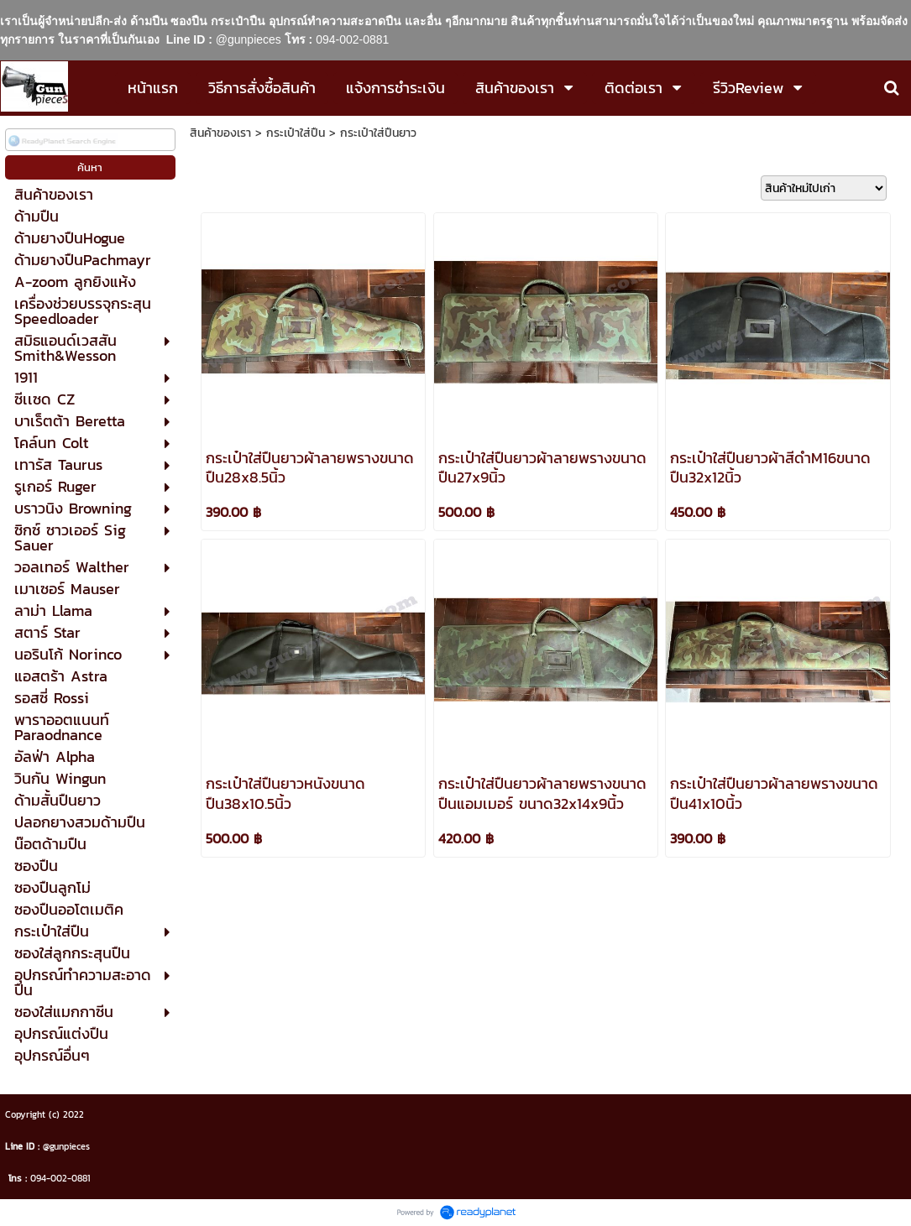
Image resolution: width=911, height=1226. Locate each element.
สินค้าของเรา (220, 133)
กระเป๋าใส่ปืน (295, 133)
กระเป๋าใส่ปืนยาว (378, 133)
